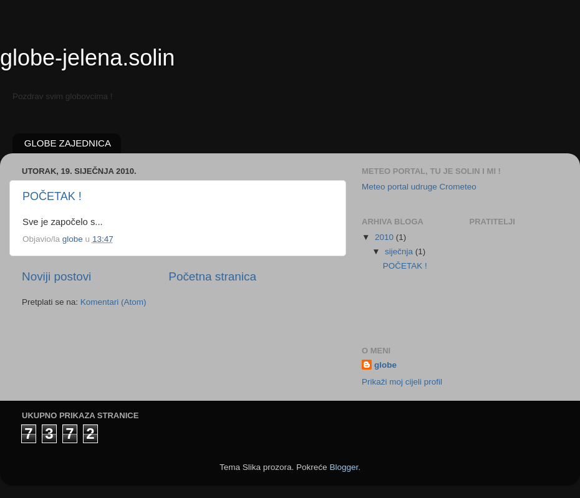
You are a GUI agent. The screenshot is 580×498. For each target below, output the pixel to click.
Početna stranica (212, 276)
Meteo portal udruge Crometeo (419, 186)
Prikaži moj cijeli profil (402, 381)
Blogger (343, 467)
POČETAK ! (52, 196)
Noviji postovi (56, 276)
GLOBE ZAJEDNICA (67, 143)
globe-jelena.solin (87, 57)
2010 (385, 237)
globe (385, 365)
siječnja (400, 251)
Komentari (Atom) (113, 302)
